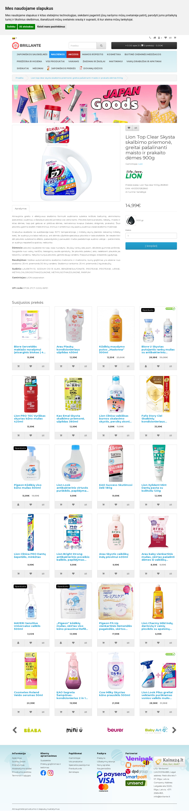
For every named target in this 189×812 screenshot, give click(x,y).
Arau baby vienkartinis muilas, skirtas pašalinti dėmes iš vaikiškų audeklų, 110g (158, 558)
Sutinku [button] (11, 26)
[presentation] (14, 730)
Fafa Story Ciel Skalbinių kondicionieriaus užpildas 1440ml (153, 420)
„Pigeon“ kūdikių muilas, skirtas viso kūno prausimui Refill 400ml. (71, 627)
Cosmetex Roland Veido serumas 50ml (28, 694)
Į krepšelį (151, 245)
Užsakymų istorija (106, 761)
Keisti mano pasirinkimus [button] (51, 26)
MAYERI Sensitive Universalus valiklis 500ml (27, 626)
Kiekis (128, 230)
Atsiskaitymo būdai (22, 768)
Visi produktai (76, 761)
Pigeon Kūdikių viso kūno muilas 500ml (28, 486)
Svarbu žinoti (18, 761)
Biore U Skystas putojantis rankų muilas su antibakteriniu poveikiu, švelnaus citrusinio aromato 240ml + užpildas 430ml (158, 354)
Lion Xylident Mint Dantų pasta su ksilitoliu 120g (154, 487)
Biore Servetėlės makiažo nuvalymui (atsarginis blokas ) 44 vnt (29, 351)
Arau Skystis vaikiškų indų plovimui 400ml (113, 555)
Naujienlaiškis (104, 768)
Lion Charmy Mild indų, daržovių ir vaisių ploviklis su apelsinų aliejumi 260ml (157, 627)
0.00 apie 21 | (144, 45)
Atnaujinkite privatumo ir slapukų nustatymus (36, 809)
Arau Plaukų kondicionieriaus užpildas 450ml (68, 349)
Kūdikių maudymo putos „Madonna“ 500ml (112, 349)
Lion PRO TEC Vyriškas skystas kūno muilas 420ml (30, 418)
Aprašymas (21, 208)
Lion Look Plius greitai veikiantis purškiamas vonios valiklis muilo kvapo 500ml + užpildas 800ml (158, 698)
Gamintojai (74, 758)
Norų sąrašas (103, 765)
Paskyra (101, 758)
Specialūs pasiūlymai (79, 765)
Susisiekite (45, 760)
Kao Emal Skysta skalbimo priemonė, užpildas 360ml (71, 418)
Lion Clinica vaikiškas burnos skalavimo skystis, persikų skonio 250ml (115, 420)
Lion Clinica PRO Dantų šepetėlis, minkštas (30, 555)
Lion (140, 164)
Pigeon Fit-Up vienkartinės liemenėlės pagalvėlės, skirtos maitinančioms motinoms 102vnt (115, 628)
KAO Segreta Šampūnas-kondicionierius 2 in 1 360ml (71, 697)
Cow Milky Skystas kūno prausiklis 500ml (114, 694)
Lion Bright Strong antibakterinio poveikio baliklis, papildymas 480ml (73, 558)
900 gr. (134, 220)
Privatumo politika (21, 772)
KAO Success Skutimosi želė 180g (115, 486)
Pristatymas (18, 765)
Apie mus (17, 758)
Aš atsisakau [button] (26, 26)
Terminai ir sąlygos (21, 775)
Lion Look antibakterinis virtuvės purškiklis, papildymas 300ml (72, 489)
